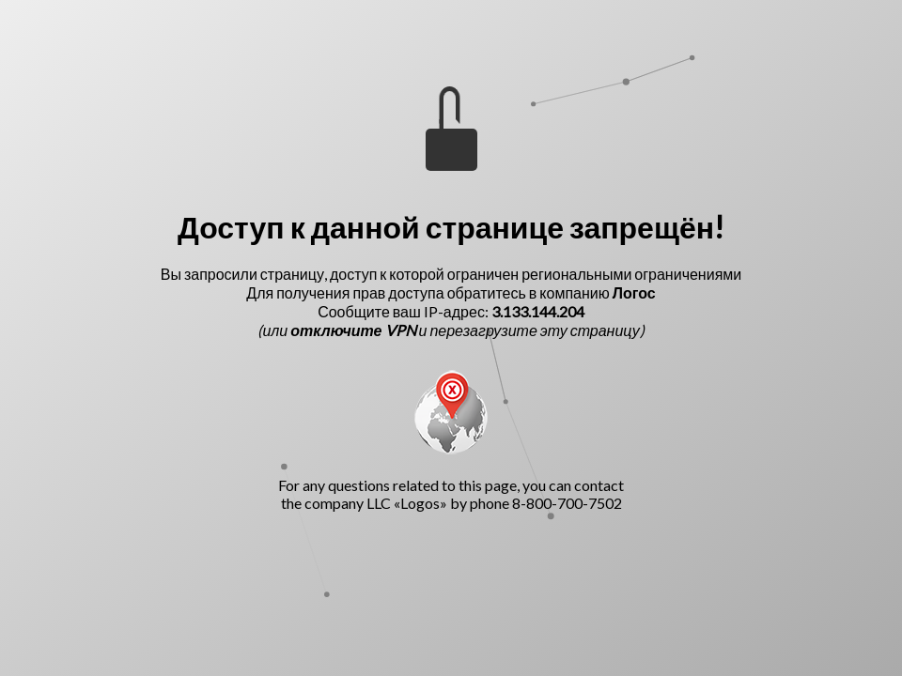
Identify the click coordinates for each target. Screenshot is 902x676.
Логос (634, 292)
